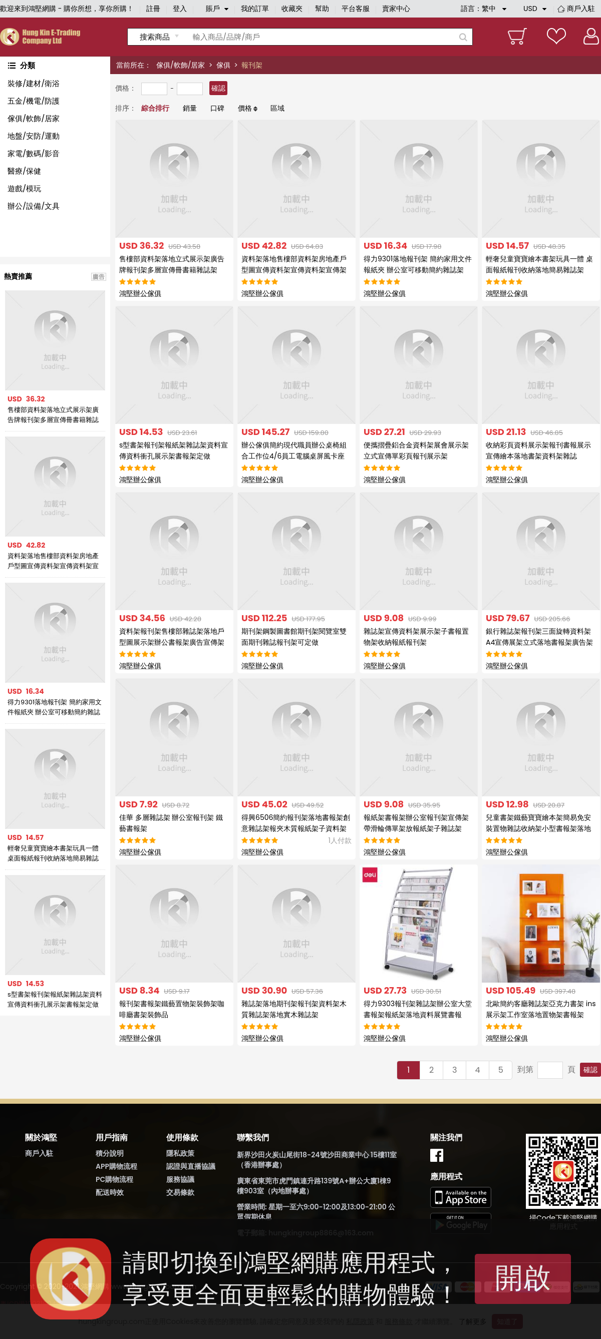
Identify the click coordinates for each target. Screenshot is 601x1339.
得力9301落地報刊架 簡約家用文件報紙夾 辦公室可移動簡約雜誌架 (55, 707)
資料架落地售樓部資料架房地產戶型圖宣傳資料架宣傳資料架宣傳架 (53, 561)
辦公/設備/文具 (34, 206)
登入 (180, 9)
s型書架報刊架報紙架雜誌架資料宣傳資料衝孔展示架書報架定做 (55, 999)
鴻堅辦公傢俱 (140, 293)
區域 (277, 108)
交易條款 (180, 1192)
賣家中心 (396, 9)
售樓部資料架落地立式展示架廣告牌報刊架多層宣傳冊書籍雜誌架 (53, 415)
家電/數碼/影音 (34, 153)
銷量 (190, 108)
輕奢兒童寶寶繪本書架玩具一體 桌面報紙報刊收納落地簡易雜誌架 (53, 853)
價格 (245, 108)
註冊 (153, 9)
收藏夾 (292, 9)
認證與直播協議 (190, 1166)
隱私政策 (180, 1153)
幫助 (322, 9)
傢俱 (223, 65)
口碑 (217, 108)
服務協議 (180, 1179)
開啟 (523, 1277)
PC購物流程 (114, 1179)
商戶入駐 (581, 9)
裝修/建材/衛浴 (34, 83)
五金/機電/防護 (34, 101)
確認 (218, 88)
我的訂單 (255, 9)
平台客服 (356, 9)
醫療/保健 (24, 171)
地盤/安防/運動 (34, 136)
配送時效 (110, 1192)
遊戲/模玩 (24, 188)
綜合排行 (155, 108)
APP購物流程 (116, 1166)
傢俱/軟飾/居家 (180, 65)
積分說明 (110, 1153)
